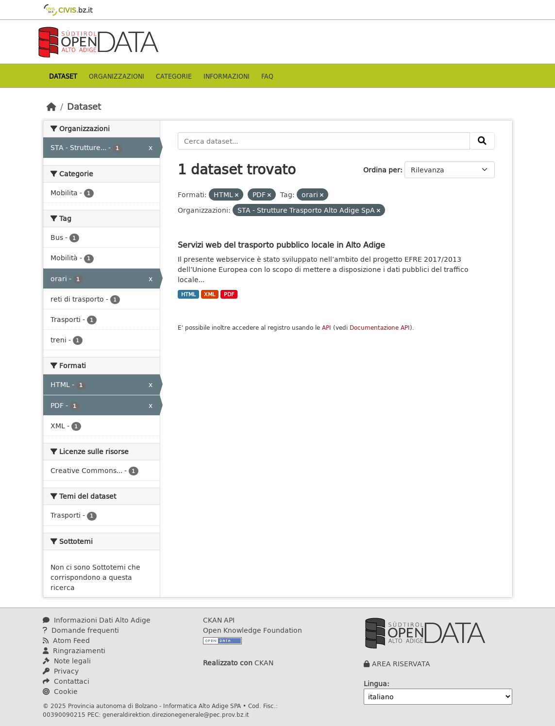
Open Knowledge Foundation (252, 630)
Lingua (375, 683)
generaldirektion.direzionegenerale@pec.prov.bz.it (175, 714)
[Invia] (482, 141)
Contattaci (66, 681)
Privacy (61, 671)
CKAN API (219, 620)
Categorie (174, 76)
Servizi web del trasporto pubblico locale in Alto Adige (281, 244)
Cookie (60, 691)
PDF (229, 294)
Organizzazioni (116, 76)
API (326, 327)
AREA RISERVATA (401, 663)
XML (209, 294)
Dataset (63, 76)
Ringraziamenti (74, 650)
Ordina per (381, 170)
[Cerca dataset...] (324, 141)
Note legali (67, 661)
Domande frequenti (81, 630)
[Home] (51, 106)
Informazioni (226, 76)
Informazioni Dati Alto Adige (97, 620)
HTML (188, 294)
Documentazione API (380, 327)
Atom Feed (66, 640)
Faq (267, 76)
